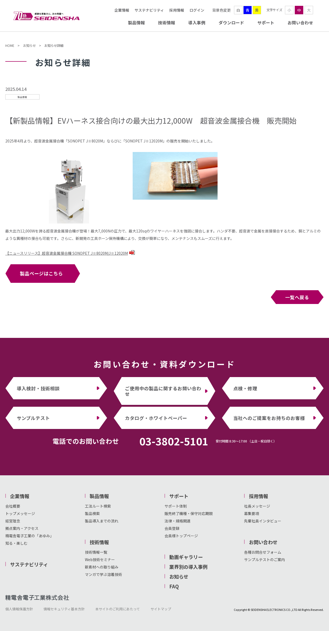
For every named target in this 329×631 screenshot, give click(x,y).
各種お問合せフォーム (262, 552)
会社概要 (12, 506)
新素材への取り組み (101, 567)
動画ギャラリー (186, 556)
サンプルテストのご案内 (264, 559)
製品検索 (92, 513)
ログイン (196, 10)
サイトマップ (160, 608)
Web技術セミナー (100, 559)
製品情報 (136, 23)
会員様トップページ (181, 535)
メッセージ (261, 506)
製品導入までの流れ (101, 520)
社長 (248, 506)
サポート (265, 23)
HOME (9, 45)
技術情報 (166, 23)
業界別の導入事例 (188, 566)
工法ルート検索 (98, 506)
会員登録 (171, 528)
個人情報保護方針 (19, 608)
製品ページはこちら (41, 273)
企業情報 (121, 10)
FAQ (174, 586)
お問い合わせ (300, 23)
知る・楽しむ (16, 543)
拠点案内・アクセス (21, 528)
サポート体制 (175, 506)
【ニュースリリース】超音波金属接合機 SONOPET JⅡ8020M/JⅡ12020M (70, 253)
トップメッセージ (20, 513)
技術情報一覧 (96, 552)
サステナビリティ (149, 10)
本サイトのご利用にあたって (117, 608)
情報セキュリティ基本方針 (64, 608)
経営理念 (12, 520)
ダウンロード (231, 23)
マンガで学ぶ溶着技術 (103, 574)
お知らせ (29, 45)
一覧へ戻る (297, 297)
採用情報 (176, 10)
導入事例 (196, 23)
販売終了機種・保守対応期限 (188, 513)
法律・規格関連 (177, 520)
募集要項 (251, 513)
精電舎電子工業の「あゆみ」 (29, 535)
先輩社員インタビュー (262, 520)
